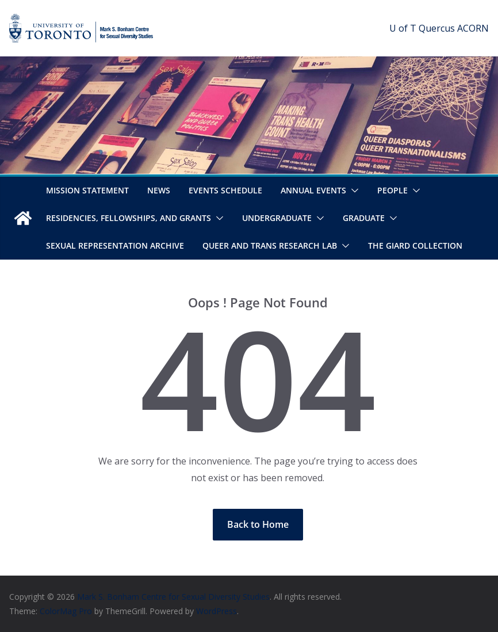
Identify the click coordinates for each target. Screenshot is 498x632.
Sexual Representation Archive (115, 245)
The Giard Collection (415, 245)
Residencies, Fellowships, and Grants (128, 217)
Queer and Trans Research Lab (269, 245)
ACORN (473, 28)
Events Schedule (225, 190)
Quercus (437, 28)
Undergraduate (277, 217)
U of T (402, 28)
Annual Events (313, 190)
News (158, 190)
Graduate (364, 217)
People (392, 190)
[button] (352, 190)
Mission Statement (87, 190)
